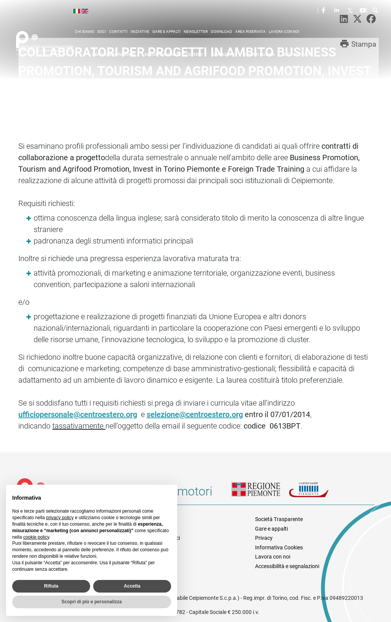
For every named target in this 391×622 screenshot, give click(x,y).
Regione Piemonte (260, 494)
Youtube (363, 10)
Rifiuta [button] (51, 586)
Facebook (324, 10)
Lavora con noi (284, 31)
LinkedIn (337, 10)
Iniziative (140, 31)
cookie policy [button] (36, 537)
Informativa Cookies (279, 547)
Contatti (118, 31)
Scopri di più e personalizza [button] (91, 601)
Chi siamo (84, 31)
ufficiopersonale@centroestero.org (77, 414)
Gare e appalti (166, 31)
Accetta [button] (132, 586)
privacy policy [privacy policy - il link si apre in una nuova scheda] (60, 517)
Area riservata (250, 31)
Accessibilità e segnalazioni (287, 566)
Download (221, 31)
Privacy (264, 538)
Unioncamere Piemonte (317, 494)
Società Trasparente (279, 519)
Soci (101, 31)
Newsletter (196, 31)
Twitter (350, 10)
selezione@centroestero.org (195, 414)
